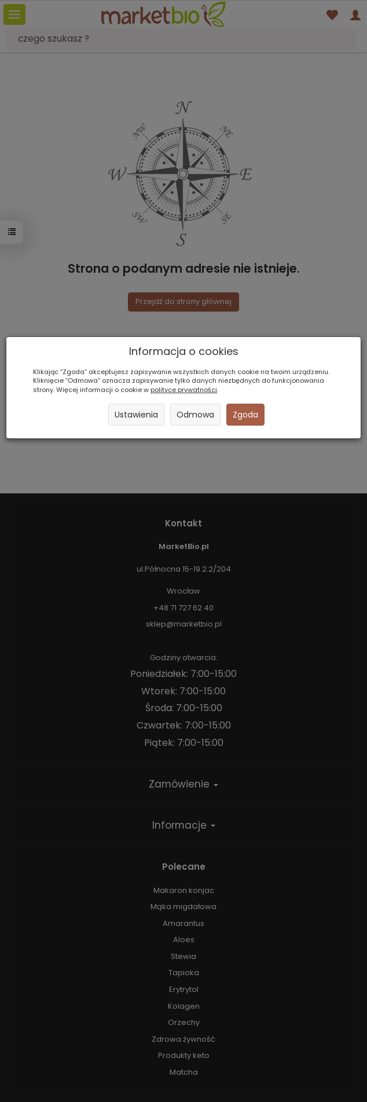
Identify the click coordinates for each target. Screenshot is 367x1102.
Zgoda (245, 414)
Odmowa (195, 414)
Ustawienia (136, 414)
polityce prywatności (184, 389)
